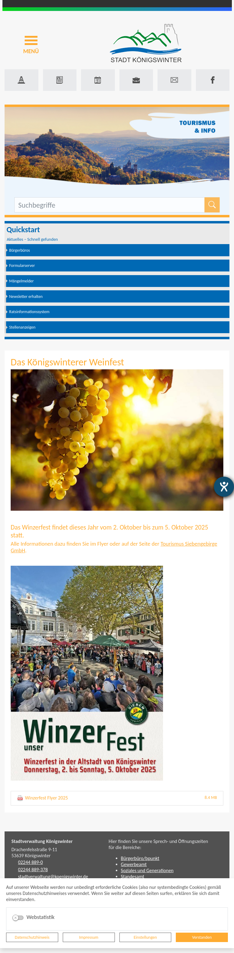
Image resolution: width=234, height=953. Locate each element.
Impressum (88, 937)
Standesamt (132, 876)
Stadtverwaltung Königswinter (42, 841)
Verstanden (201, 937)
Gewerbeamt (134, 864)
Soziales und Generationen (147, 870)
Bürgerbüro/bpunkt (140, 858)
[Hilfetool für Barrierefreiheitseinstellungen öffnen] (224, 487)
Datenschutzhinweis (32, 937)
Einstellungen (145, 937)
